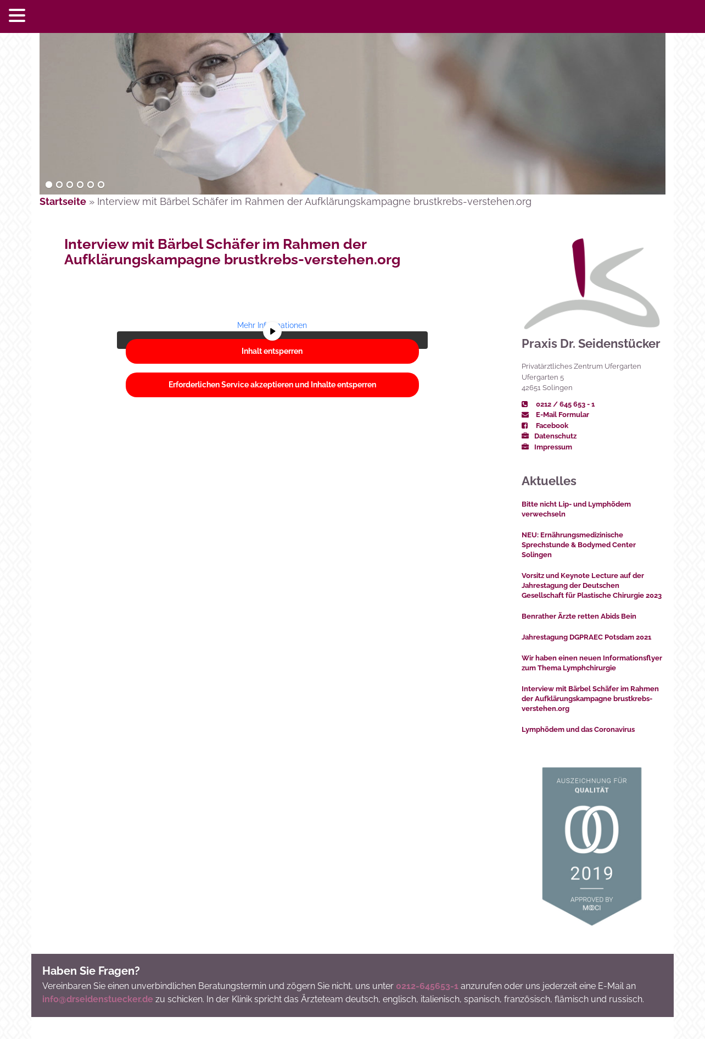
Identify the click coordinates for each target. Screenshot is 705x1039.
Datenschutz (549, 436)
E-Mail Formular (555, 414)
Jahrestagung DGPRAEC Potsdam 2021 (586, 637)
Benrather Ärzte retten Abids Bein (579, 616)
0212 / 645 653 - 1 (558, 404)
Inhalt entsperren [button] (272, 351)
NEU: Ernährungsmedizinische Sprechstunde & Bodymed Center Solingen (579, 545)
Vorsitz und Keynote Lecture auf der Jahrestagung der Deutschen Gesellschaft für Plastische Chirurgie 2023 (592, 585)
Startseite (63, 201)
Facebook (545, 425)
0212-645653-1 (427, 986)
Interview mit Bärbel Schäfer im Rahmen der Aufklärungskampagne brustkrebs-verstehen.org (232, 252)
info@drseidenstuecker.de (97, 999)
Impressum (547, 447)
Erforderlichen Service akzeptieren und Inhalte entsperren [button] (272, 384)
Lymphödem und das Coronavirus (578, 729)
